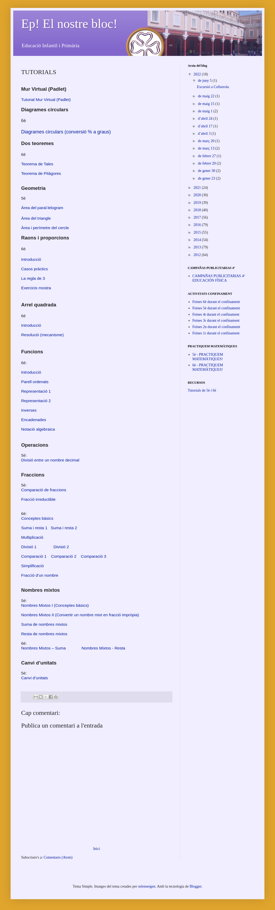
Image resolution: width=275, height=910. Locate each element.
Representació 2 (36, 400)
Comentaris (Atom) (58, 857)
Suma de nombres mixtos (44, 624)
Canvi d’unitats (34, 678)
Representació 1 (36, 391)
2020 (198, 195)
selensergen (146, 886)
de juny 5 (205, 81)
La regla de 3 (33, 278)
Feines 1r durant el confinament (216, 333)
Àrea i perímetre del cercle (45, 227)
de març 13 (206, 148)
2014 (198, 240)
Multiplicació (32, 537)
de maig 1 (205, 111)
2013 (198, 247)
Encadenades (33, 419)
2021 (198, 188)
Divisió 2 (61, 547)
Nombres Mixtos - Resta (103, 648)
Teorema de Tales (37, 164)
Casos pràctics (34, 269)
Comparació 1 (34, 556)
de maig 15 (206, 104)
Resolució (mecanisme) (42, 335)
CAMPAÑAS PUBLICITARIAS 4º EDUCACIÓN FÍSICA (218, 278)
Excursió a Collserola (213, 87)
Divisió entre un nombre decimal (50, 460)
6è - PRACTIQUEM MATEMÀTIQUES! (207, 367)
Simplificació (32, 566)
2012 (198, 255)
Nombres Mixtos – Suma (43, 648)
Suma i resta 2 (64, 528)
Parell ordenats (35, 381)
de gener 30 (207, 171)
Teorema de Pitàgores (41, 173)
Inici (96, 849)
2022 (198, 74)
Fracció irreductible (38, 499)
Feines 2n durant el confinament (216, 327)
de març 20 (206, 141)
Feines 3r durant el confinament (216, 320)
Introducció (31, 325)
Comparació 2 (63, 556)
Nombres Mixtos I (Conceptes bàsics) (55, 605)
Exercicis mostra (36, 288)
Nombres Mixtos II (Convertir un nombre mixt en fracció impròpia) (80, 615)
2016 (198, 225)
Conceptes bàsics (37, 518)
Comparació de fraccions (43, 490)
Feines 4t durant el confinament (215, 314)
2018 (198, 210)
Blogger (195, 886)
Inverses (28, 410)
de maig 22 (206, 96)
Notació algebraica (38, 429)
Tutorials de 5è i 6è (202, 390)
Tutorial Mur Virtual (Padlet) (46, 99)
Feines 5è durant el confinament (216, 308)
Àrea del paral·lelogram (42, 207)
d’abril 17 (205, 126)
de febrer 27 (207, 156)
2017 (198, 217)
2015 (198, 232)
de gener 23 (207, 178)
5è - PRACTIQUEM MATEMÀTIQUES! (207, 357)
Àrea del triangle (36, 218)
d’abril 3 (204, 134)
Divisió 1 (28, 547)
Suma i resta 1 (34, 528)
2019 (198, 203)
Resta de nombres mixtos (44, 634)
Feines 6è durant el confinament (216, 302)
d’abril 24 (205, 119)
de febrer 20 (207, 163)
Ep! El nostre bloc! (69, 24)
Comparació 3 (93, 556)
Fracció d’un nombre (39, 575)
